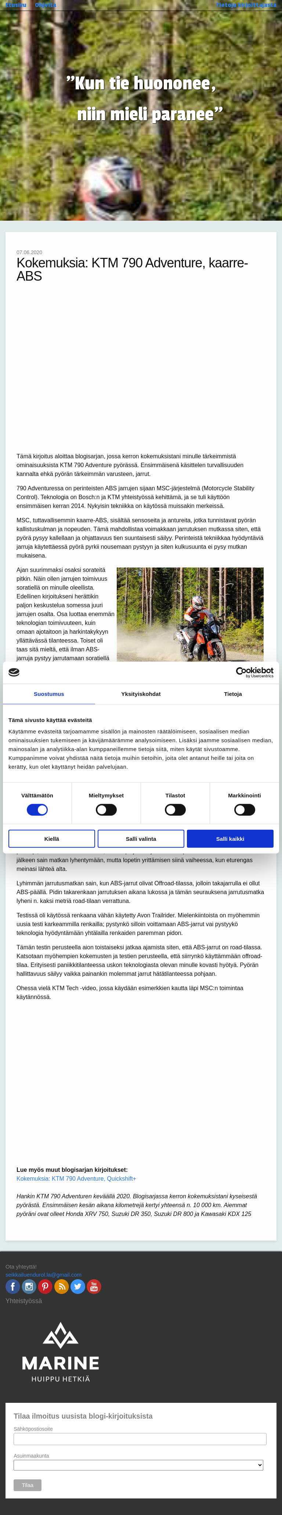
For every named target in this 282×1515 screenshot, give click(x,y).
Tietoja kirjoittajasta (246, 5)
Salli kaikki (230, 839)
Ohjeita (45, 5)
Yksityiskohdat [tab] (140, 693)
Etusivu (16, 5)
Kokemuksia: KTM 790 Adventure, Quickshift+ (76, 1179)
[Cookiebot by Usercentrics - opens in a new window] (241, 672)
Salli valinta (141, 839)
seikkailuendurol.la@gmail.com (44, 1275)
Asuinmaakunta (31, 1456)
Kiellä (51, 839)
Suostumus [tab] (49, 693)
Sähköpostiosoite (33, 1429)
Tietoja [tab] (233, 693)
